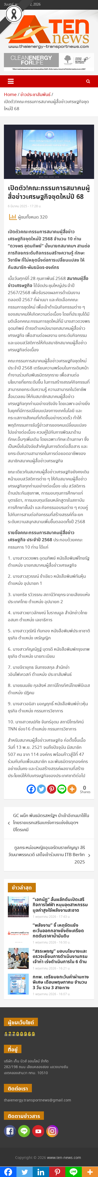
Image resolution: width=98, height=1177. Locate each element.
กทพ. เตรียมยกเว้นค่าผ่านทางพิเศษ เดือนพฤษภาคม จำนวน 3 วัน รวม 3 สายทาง (61, 982)
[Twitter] (41, 789)
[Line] (61, 789)
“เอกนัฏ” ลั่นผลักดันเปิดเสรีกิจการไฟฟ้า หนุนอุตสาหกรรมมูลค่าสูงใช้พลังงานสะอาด (60, 905)
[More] (72, 789)
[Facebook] (31, 789)
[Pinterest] (51, 789)
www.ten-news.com (64, 1157)
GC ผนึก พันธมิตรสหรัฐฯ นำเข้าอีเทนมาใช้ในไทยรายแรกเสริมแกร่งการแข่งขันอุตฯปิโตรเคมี (51, 823)
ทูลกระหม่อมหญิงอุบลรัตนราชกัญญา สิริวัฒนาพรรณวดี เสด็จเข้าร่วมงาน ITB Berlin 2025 (46, 855)
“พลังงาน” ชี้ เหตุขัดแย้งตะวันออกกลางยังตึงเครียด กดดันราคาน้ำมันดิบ (58, 931)
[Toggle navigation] (11, 81)
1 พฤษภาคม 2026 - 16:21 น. (51, 968)
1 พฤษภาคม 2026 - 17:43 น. (51, 917)
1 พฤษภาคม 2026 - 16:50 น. (51, 942)
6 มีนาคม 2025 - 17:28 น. (24, 206)
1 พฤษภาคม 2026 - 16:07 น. (51, 994)
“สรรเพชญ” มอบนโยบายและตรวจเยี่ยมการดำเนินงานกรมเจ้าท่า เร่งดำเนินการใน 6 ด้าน (60, 957)
